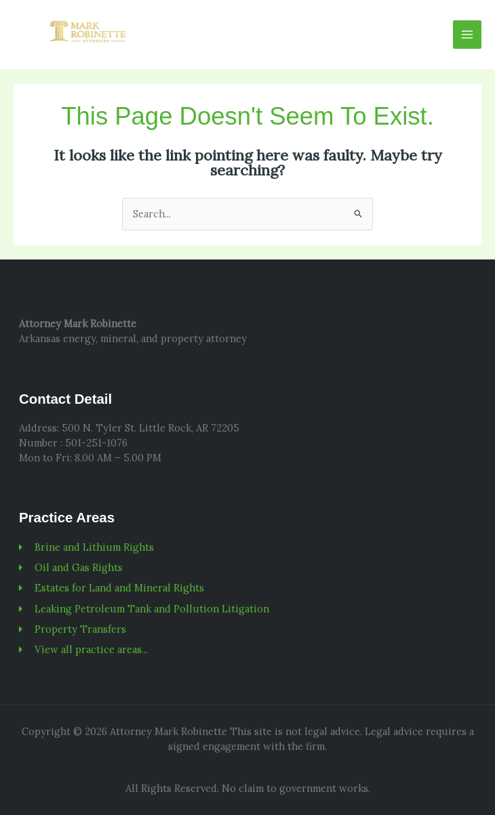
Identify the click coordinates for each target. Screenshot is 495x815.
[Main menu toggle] (467, 34)
